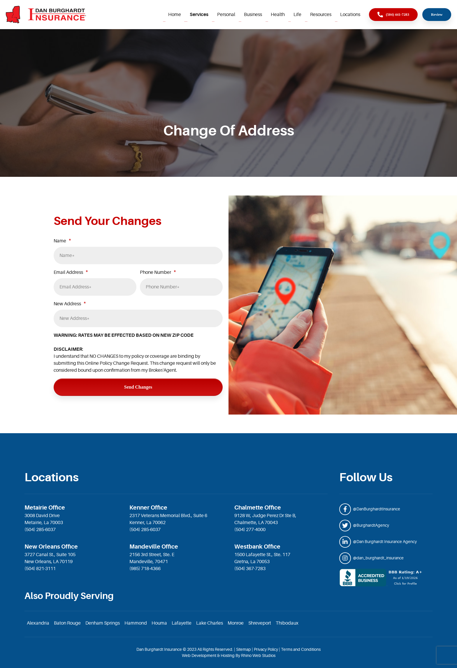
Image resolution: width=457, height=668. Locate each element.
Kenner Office (148, 507)
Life (297, 14)
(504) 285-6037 (40, 529)
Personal (226, 14)
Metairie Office (44, 507)
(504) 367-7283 (250, 568)
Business (253, 14)
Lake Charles (209, 623)
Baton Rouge (67, 623)
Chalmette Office (257, 507)
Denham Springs (102, 623)
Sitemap (243, 649)
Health (278, 14)
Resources (320, 14)
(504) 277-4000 (250, 529)
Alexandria (38, 623)
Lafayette (181, 623)
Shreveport (259, 623)
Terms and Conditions (301, 649)
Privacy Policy (266, 649)
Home (174, 14)
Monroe (236, 623)
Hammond (135, 623)
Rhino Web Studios (258, 655)
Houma (159, 623)
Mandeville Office (153, 546)
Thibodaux (287, 623)
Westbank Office (257, 546)
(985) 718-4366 (145, 568)
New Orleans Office (51, 546)
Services (199, 14)
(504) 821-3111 (40, 568)
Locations (350, 14)
